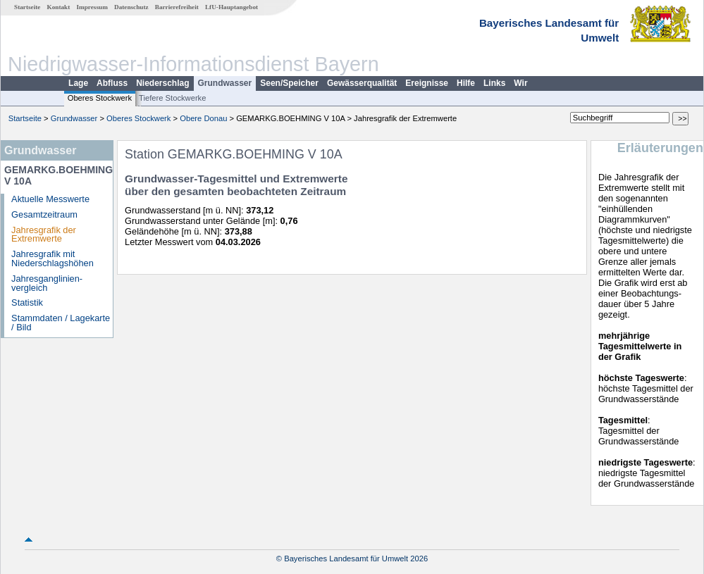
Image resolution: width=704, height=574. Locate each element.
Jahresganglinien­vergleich (46, 283)
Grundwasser (225, 83)
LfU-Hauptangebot (231, 7)
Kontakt (58, 7)
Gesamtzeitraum (44, 214)
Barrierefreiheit (177, 7)
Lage (78, 83)
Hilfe (466, 83)
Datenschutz (131, 7)
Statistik (27, 302)
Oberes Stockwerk (100, 98)
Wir (520, 83)
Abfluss (112, 83)
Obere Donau (203, 118)
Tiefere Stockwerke (172, 98)
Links (494, 83)
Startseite (27, 7)
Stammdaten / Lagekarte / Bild (60, 322)
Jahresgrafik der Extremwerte (43, 234)
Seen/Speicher (289, 83)
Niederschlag (162, 83)
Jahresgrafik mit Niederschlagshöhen (52, 258)
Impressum (92, 7)
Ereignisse (426, 83)
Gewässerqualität (362, 83)
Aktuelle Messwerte (50, 199)
